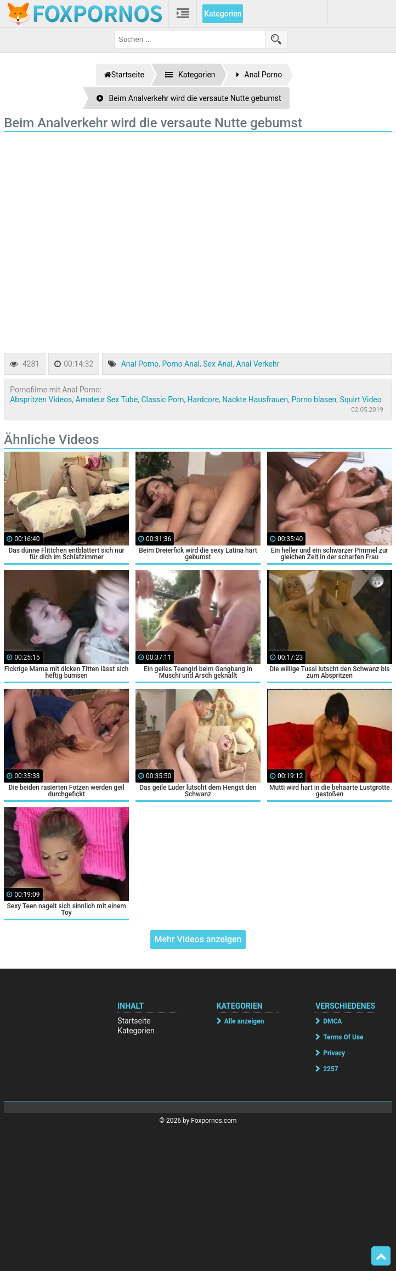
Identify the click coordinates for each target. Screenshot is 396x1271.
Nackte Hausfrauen (255, 399)
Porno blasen (313, 399)
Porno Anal (181, 363)
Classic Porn (162, 399)
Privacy (334, 1053)
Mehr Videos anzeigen (197, 939)
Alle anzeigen (244, 1021)
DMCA (332, 1021)
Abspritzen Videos (41, 399)
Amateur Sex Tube (107, 399)
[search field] (189, 39)
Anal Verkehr (258, 363)
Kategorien (222, 13)
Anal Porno (140, 363)
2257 (330, 1069)
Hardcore (203, 399)
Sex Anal (218, 363)
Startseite (133, 1020)
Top (381, 1256)
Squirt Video (361, 399)
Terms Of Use (343, 1037)
